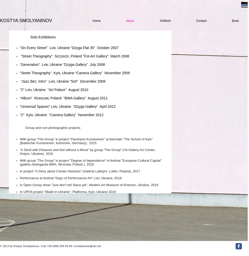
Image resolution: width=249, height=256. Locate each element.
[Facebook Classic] (239, 246)
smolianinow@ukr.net (87, 246)
